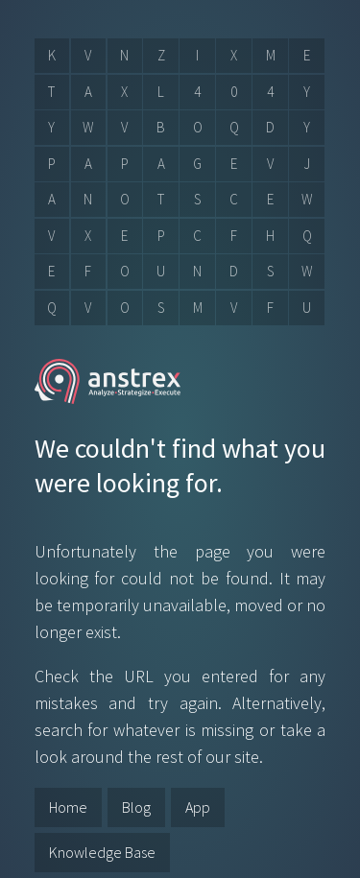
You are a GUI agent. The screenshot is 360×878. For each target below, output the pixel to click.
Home (68, 807)
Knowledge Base (102, 852)
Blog (136, 807)
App (197, 807)
